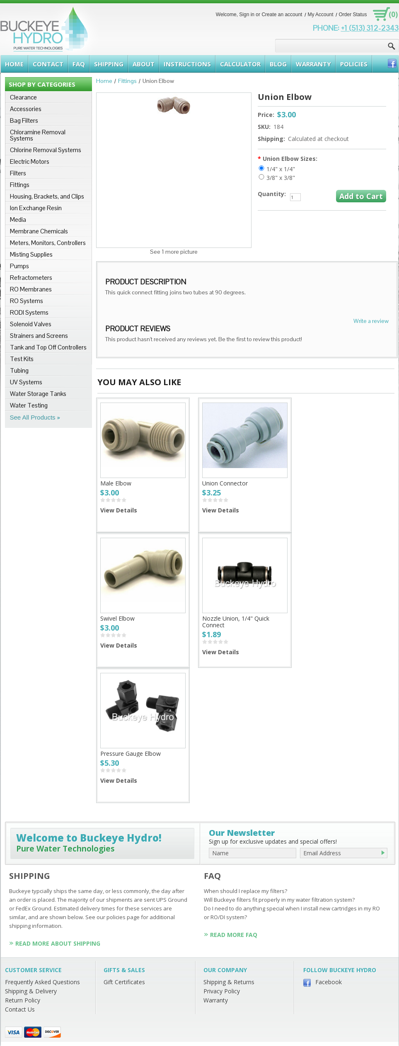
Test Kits (22, 359)
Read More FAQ (233, 935)
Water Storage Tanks (38, 394)
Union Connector (225, 483)
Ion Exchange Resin (36, 208)
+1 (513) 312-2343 (370, 28)
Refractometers (31, 278)
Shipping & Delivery (31, 991)
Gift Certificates (124, 982)
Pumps (19, 266)
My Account (320, 14)
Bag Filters (24, 120)
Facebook (328, 982)
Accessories (25, 109)
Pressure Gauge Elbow (130, 753)
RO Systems (26, 301)
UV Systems (26, 382)
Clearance (23, 97)
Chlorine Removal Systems (45, 150)
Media (18, 219)
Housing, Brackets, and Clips (47, 196)
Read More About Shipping (57, 943)
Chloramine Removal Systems (37, 135)
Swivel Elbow (117, 618)
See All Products (33, 417)
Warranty (215, 1000)
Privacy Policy (221, 991)
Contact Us (20, 1009)
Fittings (19, 185)
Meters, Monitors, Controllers (48, 243)
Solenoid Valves (30, 324)
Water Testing (29, 405)
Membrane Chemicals (39, 231)
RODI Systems (29, 312)
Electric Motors (29, 161)
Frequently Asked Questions (42, 982)
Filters (18, 173)
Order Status (353, 14)
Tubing (19, 370)
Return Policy (22, 1000)
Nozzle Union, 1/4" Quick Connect (235, 621)
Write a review (371, 321)
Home (104, 81)
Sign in (246, 14)
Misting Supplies (31, 254)
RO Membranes (31, 289)
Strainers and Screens (39, 336)
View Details (118, 510)
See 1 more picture (174, 251)
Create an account (281, 14)
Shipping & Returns (228, 982)
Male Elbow (115, 483)
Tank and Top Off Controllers (48, 347)
